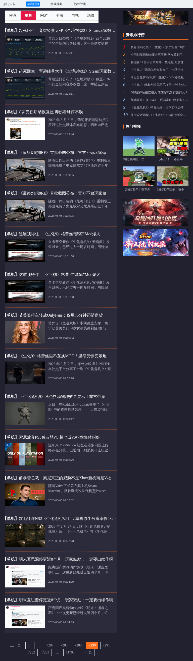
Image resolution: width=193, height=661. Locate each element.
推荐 (13, 16)
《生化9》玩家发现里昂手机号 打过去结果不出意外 (159, 85)
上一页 (15, 645)
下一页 (86, 652)
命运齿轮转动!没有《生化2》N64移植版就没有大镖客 (159, 77)
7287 (50, 645)
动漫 (90, 16)
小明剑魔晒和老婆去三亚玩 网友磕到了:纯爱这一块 (159, 54)
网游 (44, 16)
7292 (31, 652)
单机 (28, 16)
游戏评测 (80, 4)
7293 (45, 652)
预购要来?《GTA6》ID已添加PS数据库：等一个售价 (159, 100)
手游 (59, 16)
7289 (78, 645)
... (38, 645)
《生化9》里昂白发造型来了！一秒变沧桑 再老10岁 (159, 70)
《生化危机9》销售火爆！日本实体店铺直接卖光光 (159, 107)
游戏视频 (57, 4)
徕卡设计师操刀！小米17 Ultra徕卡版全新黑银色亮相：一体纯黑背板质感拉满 (159, 115)
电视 (75, 16)
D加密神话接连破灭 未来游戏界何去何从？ (159, 92)
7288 (64, 645)
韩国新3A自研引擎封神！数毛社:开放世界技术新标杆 (159, 62)
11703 (70, 652)
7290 (92, 645)
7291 (106, 645)
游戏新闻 (33, 4)
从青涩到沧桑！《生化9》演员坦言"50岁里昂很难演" (159, 47)
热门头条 (9, 4)
